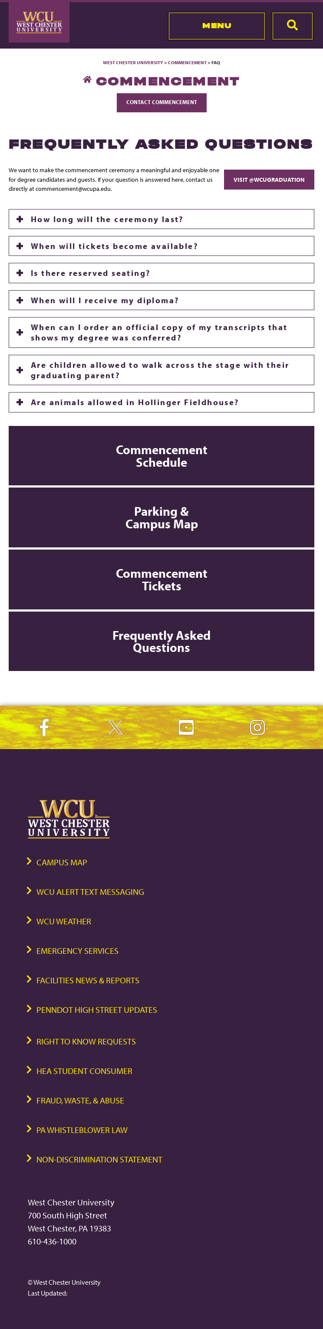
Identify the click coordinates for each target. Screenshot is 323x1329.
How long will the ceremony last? (107, 219)
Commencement (187, 62)
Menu (216, 25)
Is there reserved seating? (90, 273)
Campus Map (61, 862)
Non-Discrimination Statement (99, 1159)
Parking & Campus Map (161, 517)
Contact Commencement (161, 101)
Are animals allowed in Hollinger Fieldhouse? (135, 402)
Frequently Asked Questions (161, 641)
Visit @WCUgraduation (269, 179)
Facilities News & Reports (87, 980)
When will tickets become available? (114, 246)
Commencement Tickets (162, 579)
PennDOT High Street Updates (96, 1009)
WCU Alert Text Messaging (90, 891)
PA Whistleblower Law (82, 1129)
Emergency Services (77, 950)
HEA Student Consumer (84, 1070)
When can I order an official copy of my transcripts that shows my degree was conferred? (159, 332)
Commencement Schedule (162, 456)
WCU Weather (63, 921)
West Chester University (133, 62)
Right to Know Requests (86, 1041)
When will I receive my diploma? (105, 300)
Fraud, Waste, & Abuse (80, 1100)
